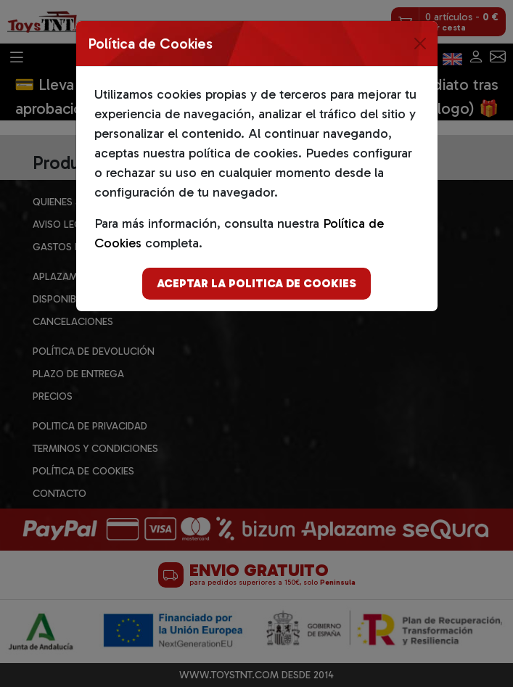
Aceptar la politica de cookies (256, 283)
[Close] (420, 43)
